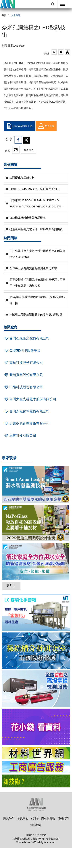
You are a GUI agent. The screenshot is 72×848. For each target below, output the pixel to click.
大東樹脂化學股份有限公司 (26, 423)
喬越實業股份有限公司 (23, 375)
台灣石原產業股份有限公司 (26, 338)
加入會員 (46, 126)
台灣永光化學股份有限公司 (26, 411)
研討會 (35, 818)
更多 (11, 585)
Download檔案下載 (19, 126)
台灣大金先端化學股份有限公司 (30, 399)
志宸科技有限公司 (20, 436)
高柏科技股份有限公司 (23, 363)
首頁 (4, 15)
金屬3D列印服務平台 (22, 350)
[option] (36, 613)
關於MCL (9, 818)
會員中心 (22, 818)
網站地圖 (36, 824)
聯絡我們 (28, 150)
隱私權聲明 (48, 818)
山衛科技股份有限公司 (23, 387)
